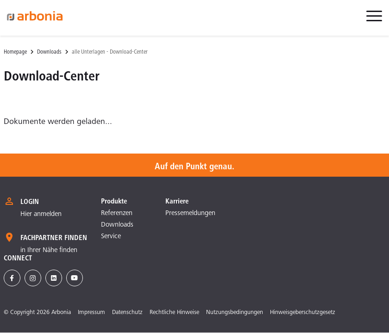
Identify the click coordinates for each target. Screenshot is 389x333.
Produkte (114, 201)
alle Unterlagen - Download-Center (110, 52)
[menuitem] (374, 21)
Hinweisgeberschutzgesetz (302, 313)
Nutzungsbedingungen (234, 313)
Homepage (15, 52)
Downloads (49, 52)
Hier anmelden (41, 214)
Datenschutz (127, 313)
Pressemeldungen (190, 213)
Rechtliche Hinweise (174, 313)
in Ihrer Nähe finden (48, 250)
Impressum (91, 313)
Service (111, 236)
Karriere (176, 201)
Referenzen (116, 213)
